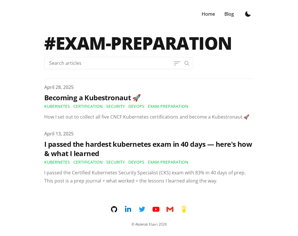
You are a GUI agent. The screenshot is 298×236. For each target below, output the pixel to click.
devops (136, 106)
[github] (118, 209)
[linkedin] (132, 209)
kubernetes (57, 106)
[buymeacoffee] (183, 209)
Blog (229, 14)
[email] (173, 209)
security (115, 106)
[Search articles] (118, 63)
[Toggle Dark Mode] (248, 14)
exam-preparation (168, 106)
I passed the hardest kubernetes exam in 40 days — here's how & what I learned (148, 148)
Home (208, 14)
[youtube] (159, 209)
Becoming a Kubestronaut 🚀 (92, 97)
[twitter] (145, 209)
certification (88, 106)
